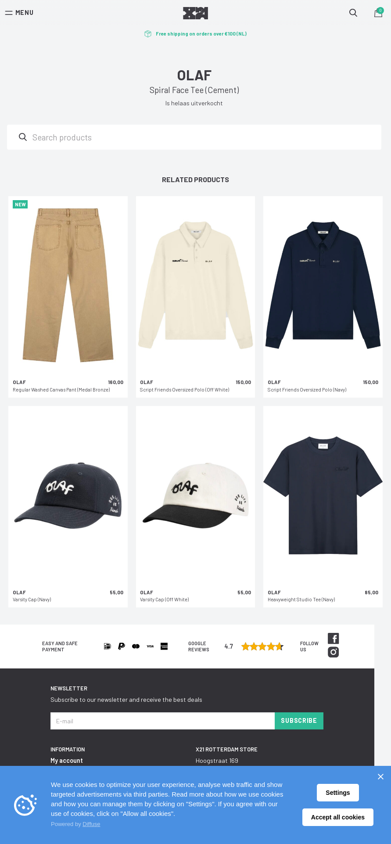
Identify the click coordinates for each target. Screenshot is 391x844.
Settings (338, 792)
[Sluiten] (380, 776)
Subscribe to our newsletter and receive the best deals (126, 699)
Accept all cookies (338, 817)
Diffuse (91, 824)
